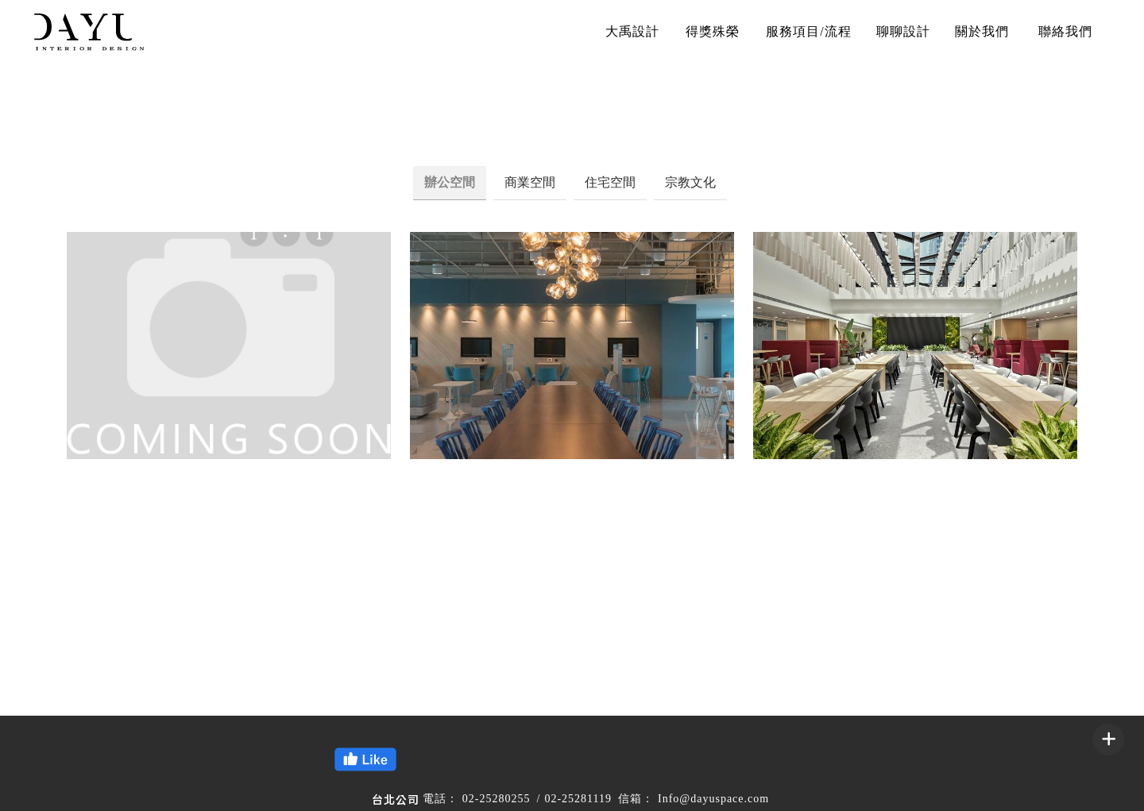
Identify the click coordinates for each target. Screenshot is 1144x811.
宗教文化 (690, 182)
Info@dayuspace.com (713, 799)
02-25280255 (496, 799)
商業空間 (529, 182)
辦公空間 (449, 182)
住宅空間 (610, 182)
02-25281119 (578, 799)
